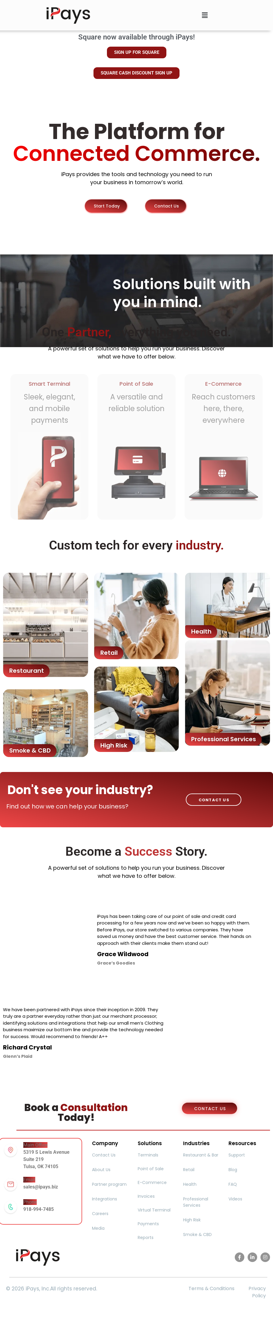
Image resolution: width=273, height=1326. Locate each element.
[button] (205, 15)
